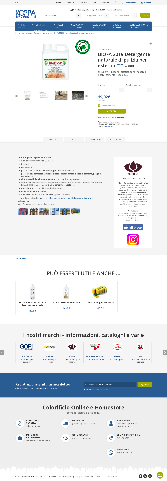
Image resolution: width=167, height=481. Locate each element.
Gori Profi (26, 357)
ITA (16, 3)
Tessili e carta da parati (99, 26)
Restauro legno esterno (43, 33)
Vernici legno (22, 26)
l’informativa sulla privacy (99, 389)
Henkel (117, 357)
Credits (43, 476)
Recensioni (105, 3)
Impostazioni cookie (85, 476)
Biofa (72, 357)
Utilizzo (74, 139)
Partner (99, 476)
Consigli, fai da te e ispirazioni (139, 26)
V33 (140, 357)
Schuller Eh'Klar (94, 357)
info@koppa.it (110, 126)
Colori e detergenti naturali (133, 178)
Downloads (95, 139)
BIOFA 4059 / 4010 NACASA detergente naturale (32, 304)
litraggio (101, 85)
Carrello (146, 3)
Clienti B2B (70, 3)
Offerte (58, 3)
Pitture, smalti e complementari (40, 27)
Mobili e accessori (117, 26)
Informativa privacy (66, 476)
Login (94, 3)
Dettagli (53, 139)
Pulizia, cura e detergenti (77, 26)
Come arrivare (111, 476)
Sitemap (52, 476)
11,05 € (32, 310)
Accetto (97, 389)
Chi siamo (83, 3)
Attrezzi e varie (58, 26)
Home (17, 33)
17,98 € (66, 308)
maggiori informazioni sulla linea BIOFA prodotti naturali (66, 198)
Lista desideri (129, 3)
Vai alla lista (21, 258)
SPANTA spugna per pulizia (100, 302)
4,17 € (100, 308)
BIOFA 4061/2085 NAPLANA (66, 302)
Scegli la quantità (133, 85)
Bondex (49, 357)
